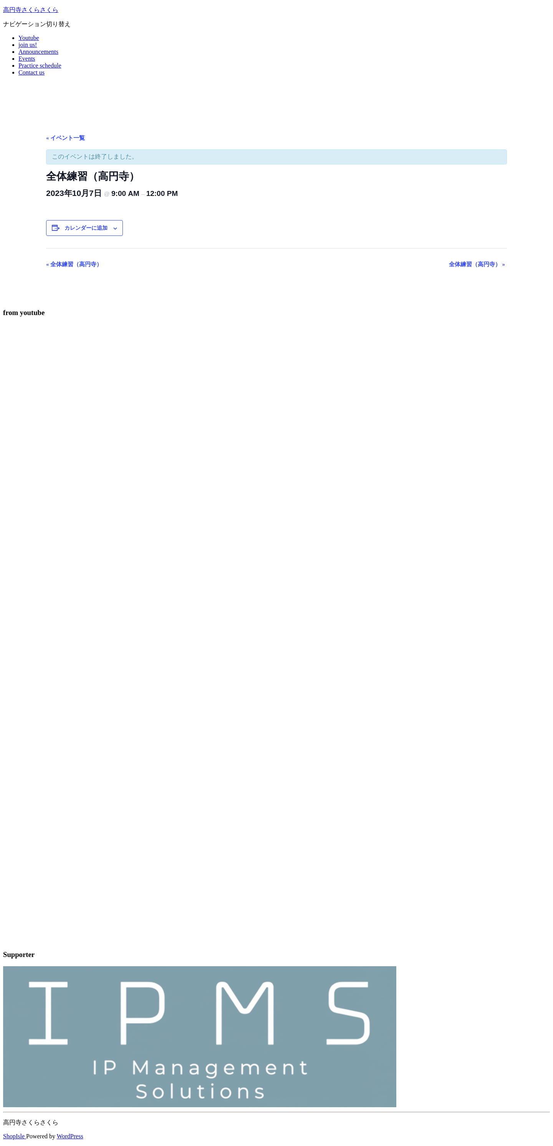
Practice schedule (39, 65)
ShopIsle (14, 1136)
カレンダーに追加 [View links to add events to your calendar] (86, 228)
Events (26, 58)
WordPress (70, 1136)
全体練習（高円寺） (74, 264)
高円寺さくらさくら (30, 10)
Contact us (31, 72)
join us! (27, 44)
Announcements (38, 51)
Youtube (28, 38)
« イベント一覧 (65, 138)
